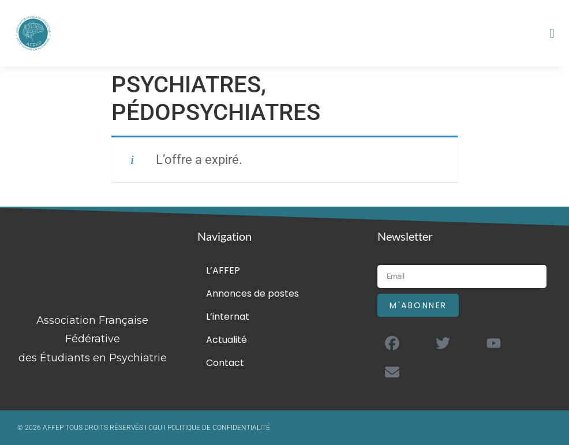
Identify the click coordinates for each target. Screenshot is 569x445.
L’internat (227, 316)
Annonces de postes (252, 293)
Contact (225, 362)
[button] (551, 33)
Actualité (226, 339)
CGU (156, 428)
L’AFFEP (223, 270)
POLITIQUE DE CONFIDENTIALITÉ (218, 428)
